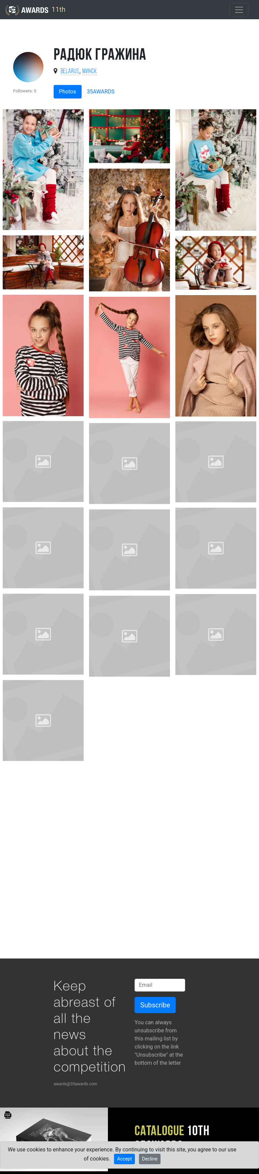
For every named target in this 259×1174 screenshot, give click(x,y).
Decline (149, 1159)
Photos (67, 91)
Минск (89, 71)
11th (35, 10)
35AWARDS (101, 91)
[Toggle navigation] (239, 10)
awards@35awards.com (75, 1084)
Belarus (70, 71)
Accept (124, 1159)
